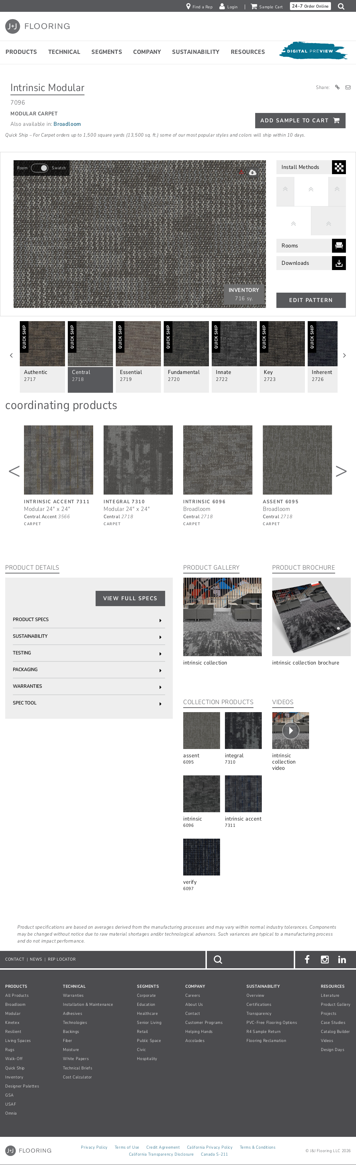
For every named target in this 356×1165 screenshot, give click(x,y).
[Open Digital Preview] (313, 52)
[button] (343, 6)
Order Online (310, 6)
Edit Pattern (311, 300)
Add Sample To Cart (294, 120)
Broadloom (67, 124)
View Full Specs (130, 598)
